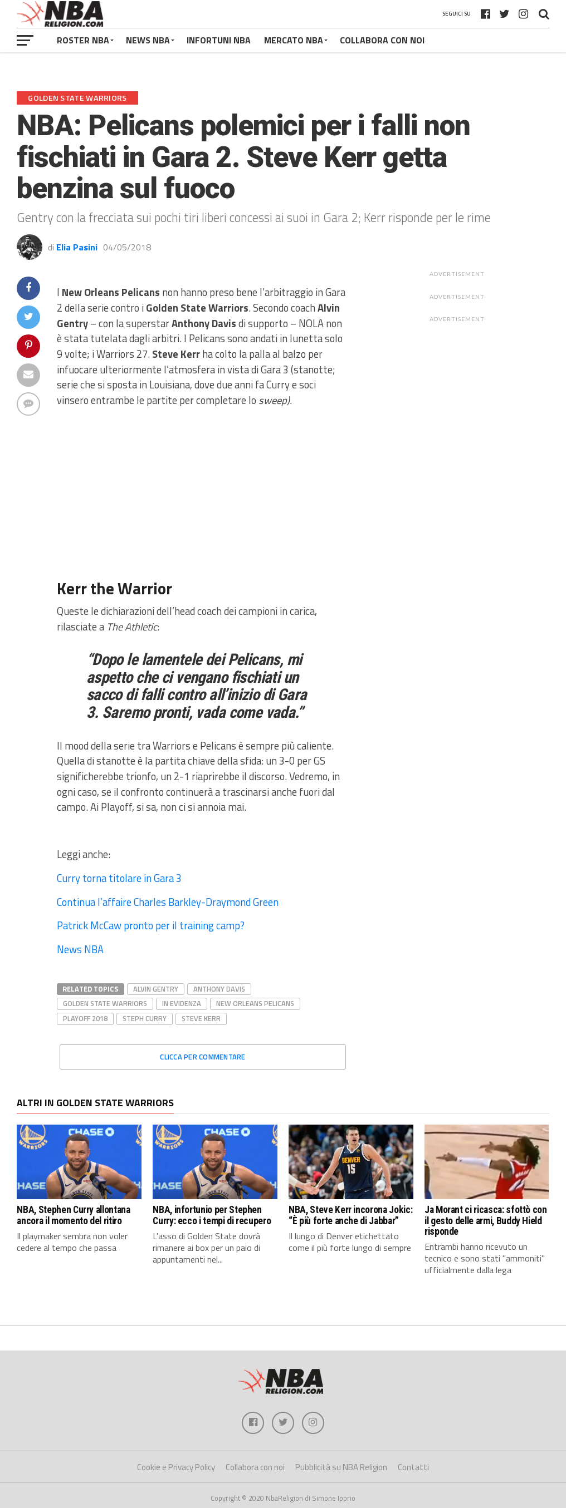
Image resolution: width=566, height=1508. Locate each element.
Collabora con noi (255, 1467)
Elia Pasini (76, 247)
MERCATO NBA (293, 40)
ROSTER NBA (83, 40)
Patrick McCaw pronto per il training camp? (151, 925)
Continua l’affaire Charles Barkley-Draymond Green (168, 902)
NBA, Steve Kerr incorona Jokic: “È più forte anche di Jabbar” (350, 1215)
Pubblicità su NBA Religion (341, 1467)
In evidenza (181, 1003)
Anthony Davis (219, 988)
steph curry (145, 1018)
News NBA (80, 949)
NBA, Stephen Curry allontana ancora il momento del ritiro (73, 1215)
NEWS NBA (148, 40)
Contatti (413, 1467)
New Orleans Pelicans (255, 1003)
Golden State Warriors (105, 1003)
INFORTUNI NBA (219, 40)
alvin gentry (155, 988)
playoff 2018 (85, 1018)
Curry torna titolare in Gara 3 (119, 878)
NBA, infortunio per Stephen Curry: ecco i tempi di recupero (212, 1215)
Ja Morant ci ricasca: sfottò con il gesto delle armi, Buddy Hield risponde (485, 1220)
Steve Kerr (201, 1018)
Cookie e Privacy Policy (176, 1467)
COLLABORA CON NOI (382, 40)
